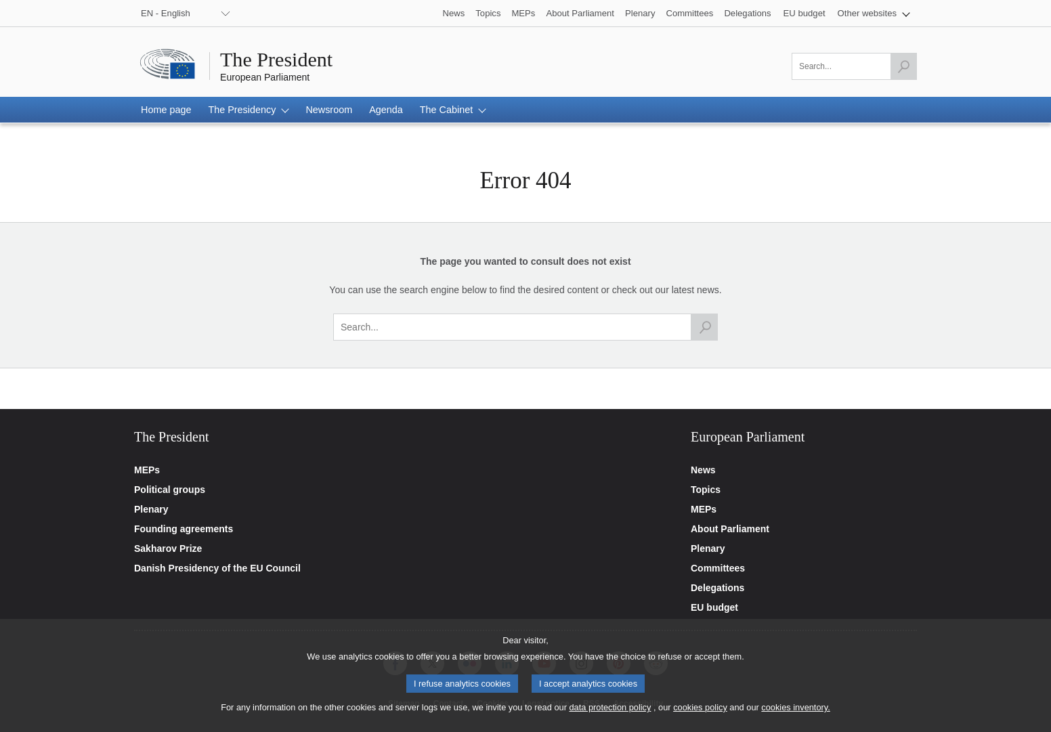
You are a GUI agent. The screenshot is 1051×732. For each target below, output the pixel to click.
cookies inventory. (795, 716)
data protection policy (610, 716)
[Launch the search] (903, 66)
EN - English (165, 13)
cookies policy (700, 716)
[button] (874, 13)
